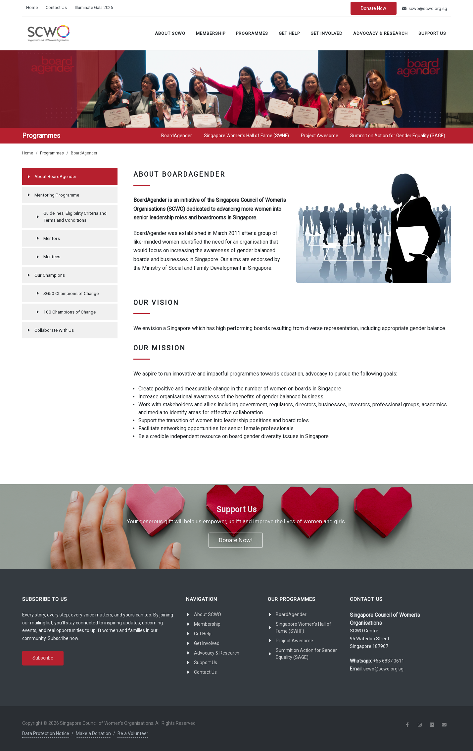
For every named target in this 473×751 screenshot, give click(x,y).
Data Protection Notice (45, 733)
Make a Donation (93, 733)
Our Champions (49, 275)
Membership (210, 33)
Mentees (51, 256)
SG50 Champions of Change (71, 293)
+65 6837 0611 (388, 661)
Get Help (289, 33)
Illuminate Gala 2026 (94, 7)
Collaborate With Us (54, 330)
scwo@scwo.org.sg (424, 8)
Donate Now (373, 8)
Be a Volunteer (133, 733)
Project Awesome (294, 640)
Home (32, 7)
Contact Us (56, 7)
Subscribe (42, 658)
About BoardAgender (55, 176)
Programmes (252, 33)
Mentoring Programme (56, 195)
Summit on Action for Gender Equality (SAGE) (306, 654)
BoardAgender (291, 614)
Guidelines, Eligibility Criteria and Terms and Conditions (75, 216)
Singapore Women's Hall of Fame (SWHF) (303, 627)
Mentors (51, 238)
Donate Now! (236, 540)
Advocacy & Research (380, 33)
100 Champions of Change (69, 312)
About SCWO (170, 33)
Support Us (432, 33)
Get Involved (326, 33)
